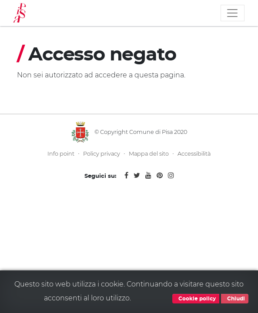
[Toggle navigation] (232, 13)
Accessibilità (194, 153)
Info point (60, 153)
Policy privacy (101, 153)
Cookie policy (196, 298)
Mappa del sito (149, 153)
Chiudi (234, 298)
